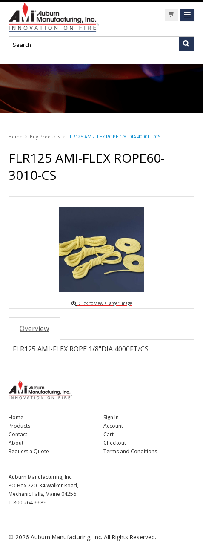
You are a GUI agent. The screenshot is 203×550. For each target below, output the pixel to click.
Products (19, 425)
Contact (18, 434)
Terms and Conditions (130, 451)
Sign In (111, 417)
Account (113, 425)
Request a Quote (29, 451)
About (16, 442)
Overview (34, 328)
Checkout (114, 442)
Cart (108, 434)
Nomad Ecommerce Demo (72, 17)
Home (16, 417)
